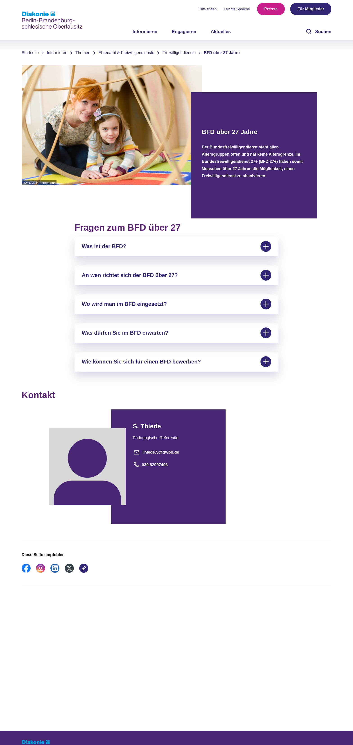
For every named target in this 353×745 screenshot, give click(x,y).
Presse (271, 9)
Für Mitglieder (310, 9)
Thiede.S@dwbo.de (156, 452)
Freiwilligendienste (179, 52)
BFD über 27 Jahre (222, 52)
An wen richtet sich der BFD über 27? (176, 275)
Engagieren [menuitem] (184, 31)
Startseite (30, 52)
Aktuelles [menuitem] (221, 31)
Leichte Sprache (237, 9)
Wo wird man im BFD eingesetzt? (176, 304)
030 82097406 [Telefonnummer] (150, 464)
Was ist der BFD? (176, 246)
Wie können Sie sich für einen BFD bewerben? (176, 361)
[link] (26, 571)
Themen (82, 52)
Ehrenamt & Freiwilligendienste (126, 52)
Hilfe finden (208, 9)
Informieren (57, 52)
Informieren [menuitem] (145, 31)
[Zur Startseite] (52, 20)
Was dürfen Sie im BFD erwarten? (176, 332)
